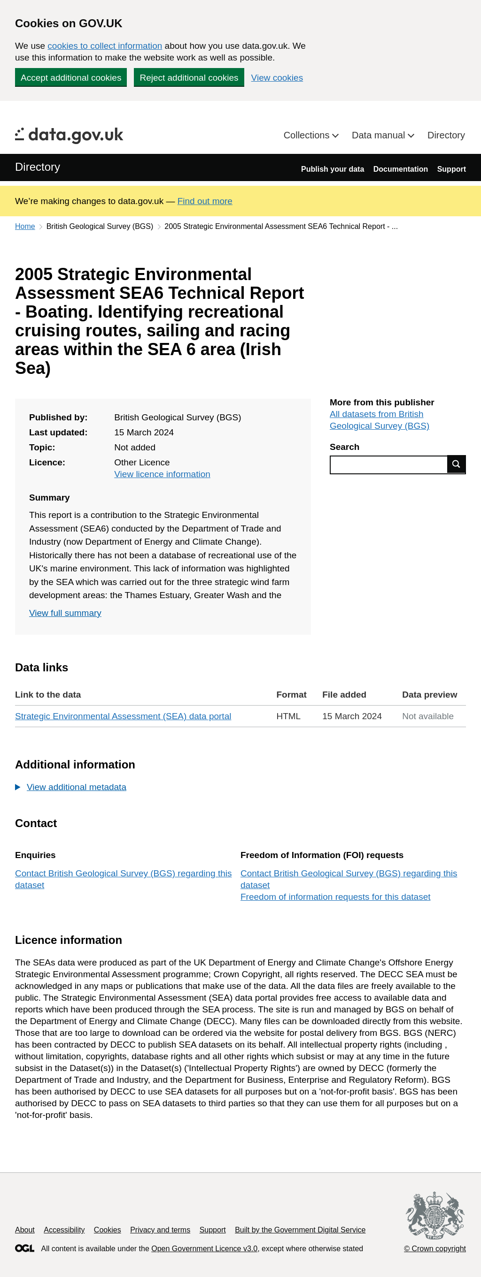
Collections (308, 135)
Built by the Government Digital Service (300, 1230)
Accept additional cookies (71, 78)
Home (25, 226)
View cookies (277, 77)
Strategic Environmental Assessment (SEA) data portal (123, 716)
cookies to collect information (104, 46)
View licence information (162, 474)
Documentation (400, 169)
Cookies (107, 1230)
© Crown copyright (435, 1249)
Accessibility (64, 1230)
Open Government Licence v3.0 (204, 1249)
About (25, 1230)
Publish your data (332, 169)
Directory (446, 135)
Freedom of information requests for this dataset (335, 897)
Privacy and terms (160, 1230)
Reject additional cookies (189, 78)
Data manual (380, 135)
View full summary (65, 613)
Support (451, 169)
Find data (456, 464)
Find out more (205, 201)
